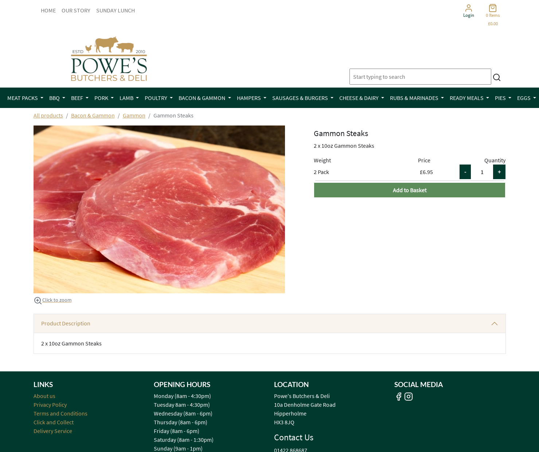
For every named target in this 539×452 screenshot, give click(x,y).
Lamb (127, 97)
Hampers (249, 97)
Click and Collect (54, 422)
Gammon (134, 115)
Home (48, 10)
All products (48, 115)
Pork (101, 97)
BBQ (55, 97)
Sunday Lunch (115, 10)
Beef (77, 97)
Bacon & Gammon (202, 97)
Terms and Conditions (60, 413)
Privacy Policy (50, 404)
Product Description (65, 323)
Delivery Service (53, 430)
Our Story (76, 10)
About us (44, 395)
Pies (501, 97)
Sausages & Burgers (300, 97)
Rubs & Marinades (415, 97)
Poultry (156, 97)
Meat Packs (23, 97)
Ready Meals (467, 97)
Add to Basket (409, 190)
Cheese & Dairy (359, 97)
